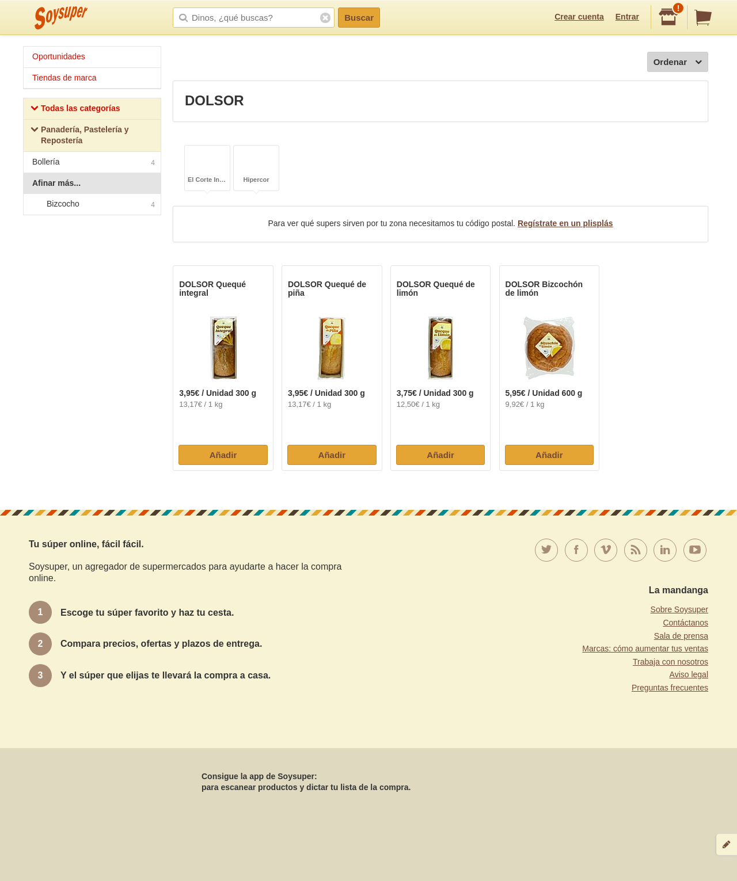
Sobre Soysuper (679, 609)
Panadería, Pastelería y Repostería (80, 135)
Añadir (223, 455)
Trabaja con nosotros (670, 661)
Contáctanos (685, 622)
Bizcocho (91, 204)
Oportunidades (58, 56)
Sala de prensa (681, 635)
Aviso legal (689, 674)
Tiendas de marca (64, 77)
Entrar (627, 16)
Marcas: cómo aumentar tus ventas (645, 648)
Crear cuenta (579, 16)
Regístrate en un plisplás (565, 223)
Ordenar (678, 62)
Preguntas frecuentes (670, 687)
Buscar (359, 17)
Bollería (93, 163)
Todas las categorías (75, 110)
